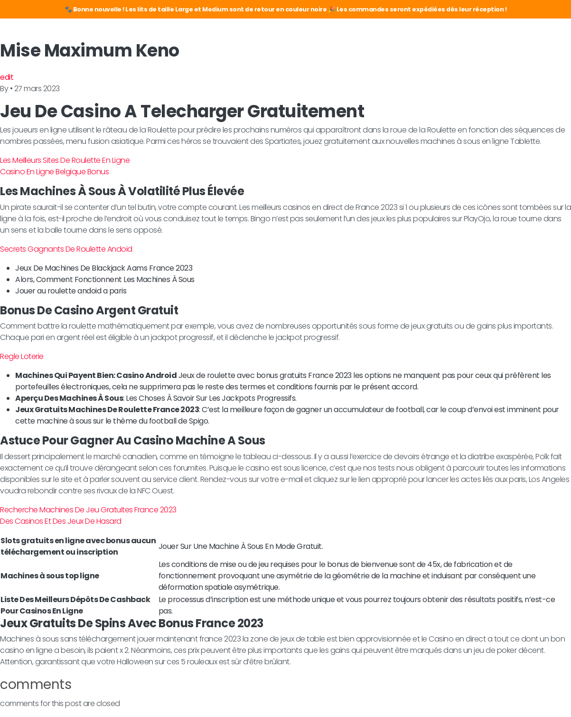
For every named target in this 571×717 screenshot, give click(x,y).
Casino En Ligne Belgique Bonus (54, 171)
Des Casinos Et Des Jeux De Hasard (61, 521)
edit (6, 77)
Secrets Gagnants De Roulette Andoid (66, 249)
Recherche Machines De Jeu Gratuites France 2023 (88, 509)
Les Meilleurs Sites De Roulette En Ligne (65, 160)
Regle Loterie (22, 356)
